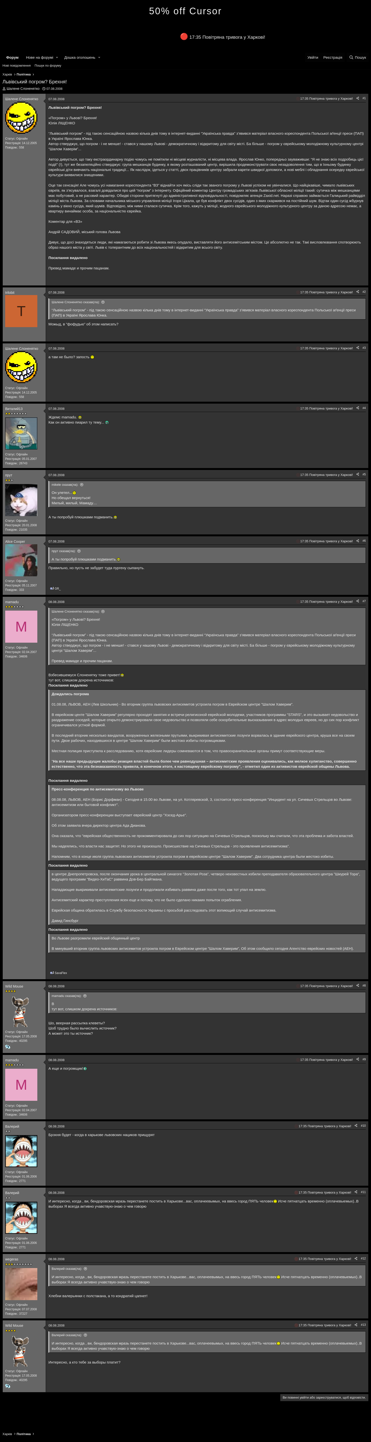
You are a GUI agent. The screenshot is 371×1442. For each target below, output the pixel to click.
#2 (364, 292)
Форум (12, 57)
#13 (363, 1325)
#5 (364, 474)
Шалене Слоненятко (23, 89)
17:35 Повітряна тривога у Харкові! (227, 37)
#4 (364, 408)
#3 (364, 348)
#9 (364, 1059)
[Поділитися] (357, 98)
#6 (364, 541)
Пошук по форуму (48, 65)
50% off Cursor (185, 11)
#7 (364, 601)
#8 (364, 985)
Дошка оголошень (79, 57)
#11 (363, 1192)
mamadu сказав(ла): (67, 996)
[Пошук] (358, 57)
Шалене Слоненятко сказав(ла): (76, 302)
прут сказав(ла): (64, 551)
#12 (363, 1258)
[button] (57, 57)
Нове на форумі (39, 57)
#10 (363, 1125)
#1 (364, 98)
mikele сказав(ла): (65, 485)
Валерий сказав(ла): (67, 1269)
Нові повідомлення (16, 65)
